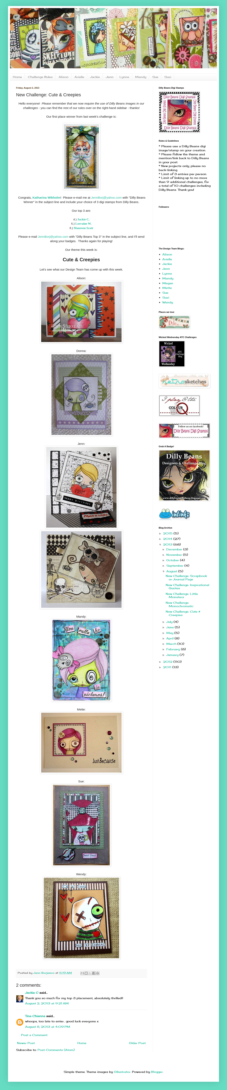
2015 (168, 533)
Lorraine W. (83, 223)
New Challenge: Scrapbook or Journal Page (186, 577)
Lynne (124, 77)
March (171, 643)
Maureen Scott (83, 228)
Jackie (95, 77)
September (175, 565)
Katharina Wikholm (46, 197)
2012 (168, 661)
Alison (64, 77)
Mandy (140, 77)
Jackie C (31, 992)
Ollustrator (122, 1071)
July (170, 621)
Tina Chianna (35, 1016)
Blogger (157, 1071)
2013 (168, 544)
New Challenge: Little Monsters (182, 595)
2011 (167, 667)
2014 (168, 538)
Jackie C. (83, 219)
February (173, 649)
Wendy (167, 302)
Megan (167, 283)
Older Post (137, 1043)
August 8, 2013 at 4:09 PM (47, 1026)
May (170, 633)
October (173, 560)
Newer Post (26, 1043)
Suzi (167, 77)
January (173, 654)
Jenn (110, 77)
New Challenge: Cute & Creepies (183, 613)
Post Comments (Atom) (56, 1050)
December (174, 549)
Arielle (79, 77)
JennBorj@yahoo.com (106, 197)
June (170, 627)
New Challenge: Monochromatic (179, 604)
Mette (167, 287)
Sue (155, 77)
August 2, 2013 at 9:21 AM (47, 1003)
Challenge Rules (40, 77)
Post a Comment (34, 1035)
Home (17, 77)
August (172, 571)
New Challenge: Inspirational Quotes (187, 586)
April (170, 638)
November (174, 554)
